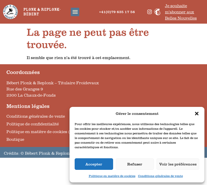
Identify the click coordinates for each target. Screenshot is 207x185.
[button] (196, 113)
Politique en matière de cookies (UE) (41, 131)
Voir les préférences (177, 164)
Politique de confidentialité (32, 123)
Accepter (93, 164)
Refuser (134, 164)
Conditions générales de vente (160, 176)
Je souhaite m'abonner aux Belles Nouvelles (181, 12)
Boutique (15, 139)
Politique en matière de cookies (112, 176)
